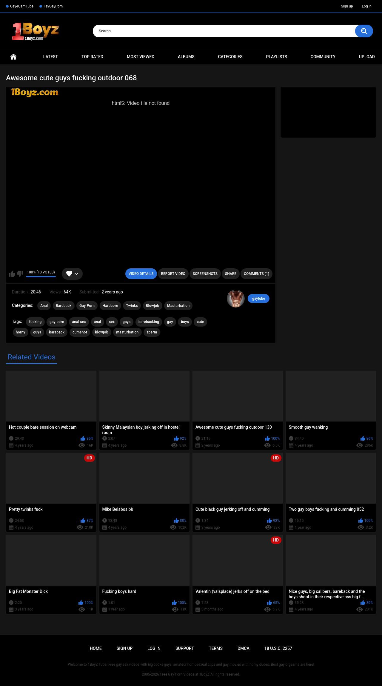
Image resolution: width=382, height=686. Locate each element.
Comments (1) (256, 274)
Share (230, 274)
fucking (35, 322)
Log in (367, 6)
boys (185, 322)
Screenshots (205, 274)
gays (126, 322)
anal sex (79, 322)
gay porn (57, 322)
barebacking (148, 322)
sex (112, 322)
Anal (44, 306)
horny (20, 332)
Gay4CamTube (21, 6)
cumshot (80, 332)
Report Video (173, 274)
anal (97, 322)
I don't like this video (20, 274)
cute (200, 322)
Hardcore (110, 306)
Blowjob (152, 306)
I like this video (12, 274)
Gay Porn (87, 306)
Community (323, 56)
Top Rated (92, 56)
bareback (56, 332)
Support (184, 648)
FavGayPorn (53, 6)
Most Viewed (140, 56)
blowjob (101, 332)
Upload (367, 56)
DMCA (243, 648)
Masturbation (178, 306)
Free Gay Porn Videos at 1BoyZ (184, 674)
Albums (186, 56)
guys (37, 332)
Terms (216, 648)
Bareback (64, 306)
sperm (152, 332)
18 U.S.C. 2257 (278, 648)
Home (13, 56)
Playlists (276, 56)
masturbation (127, 332)
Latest (50, 56)
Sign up (347, 6)
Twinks (132, 306)
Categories (230, 56)
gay (170, 322)
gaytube (258, 298)
